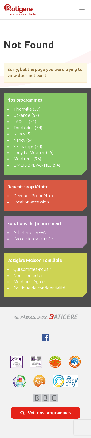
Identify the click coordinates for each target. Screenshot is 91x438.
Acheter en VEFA (29, 232)
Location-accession (31, 201)
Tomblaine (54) (27, 127)
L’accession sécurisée (33, 238)
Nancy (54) (23, 133)
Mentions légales (29, 281)
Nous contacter (28, 275)
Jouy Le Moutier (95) (33, 152)
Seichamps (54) (27, 146)
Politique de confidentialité (39, 287)
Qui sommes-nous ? (32, 269)
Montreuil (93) (27, 158)
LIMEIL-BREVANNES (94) (36, 165)
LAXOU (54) (24, 121)
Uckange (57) (26, 115)
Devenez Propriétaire (34, 195)
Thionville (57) (27, 109)
